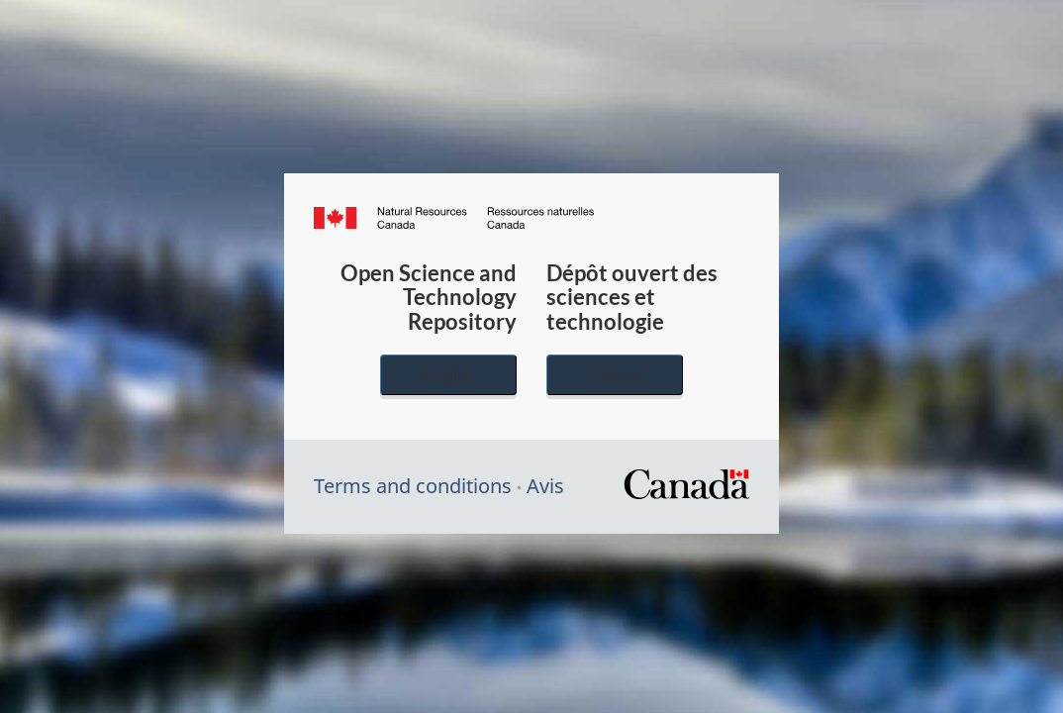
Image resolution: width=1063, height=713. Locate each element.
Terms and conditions (413, 485)
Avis (545, 485)
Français (614, 374)
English (448, 374)
